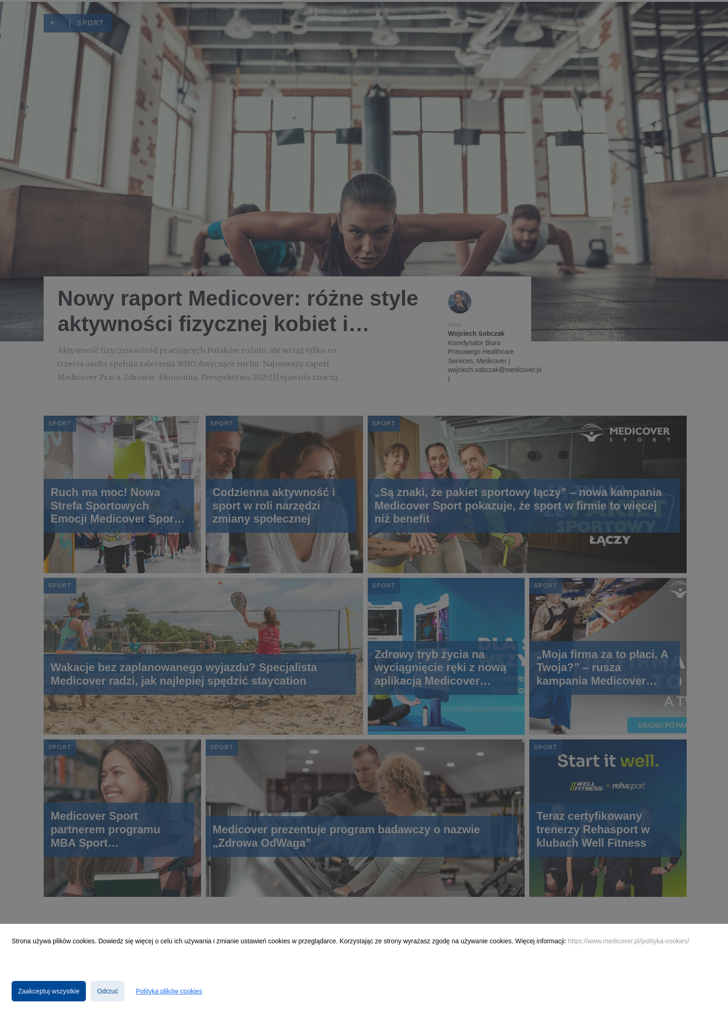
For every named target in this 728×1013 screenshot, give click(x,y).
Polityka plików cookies (169, 991)
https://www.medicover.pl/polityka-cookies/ (628, 941)
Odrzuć (107, 991)
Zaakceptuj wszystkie (48, 991)
